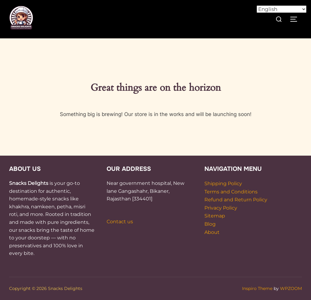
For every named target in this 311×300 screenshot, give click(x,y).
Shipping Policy (223, 183)
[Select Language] (281, 9)
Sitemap (214, 216)
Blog (210, 224)
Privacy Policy (220, 208)
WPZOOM (291, 288)
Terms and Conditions (231, 192)
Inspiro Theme (257, 288)
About (212, 232)
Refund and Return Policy (235, 200)
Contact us (120, 221)
